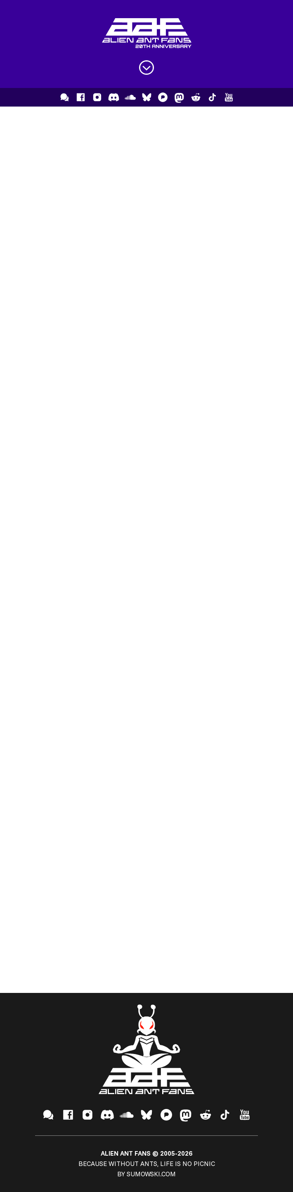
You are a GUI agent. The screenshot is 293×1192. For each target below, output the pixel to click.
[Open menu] (146, 67)
